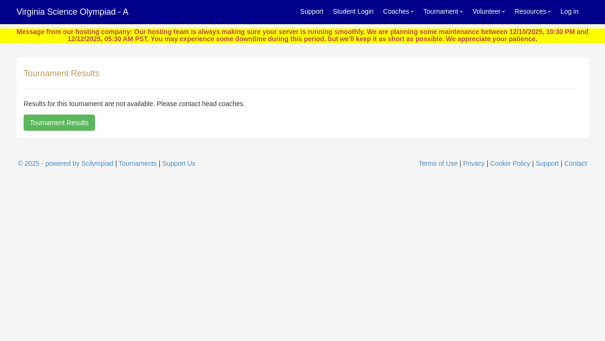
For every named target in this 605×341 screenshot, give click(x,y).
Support (311, 11)
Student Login (353, 11)
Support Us (178, 163)
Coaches (398, 11)
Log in (570, 11)
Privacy (474, 163)
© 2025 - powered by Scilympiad (65, 163)
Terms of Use (438, 163)
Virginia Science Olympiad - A (73, 12)
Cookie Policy (510, 163)
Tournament (443, 11)
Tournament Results (59, 122)
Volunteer (489, 11)
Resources (533, 11)
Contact (575, 163)
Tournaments (138, 163)
